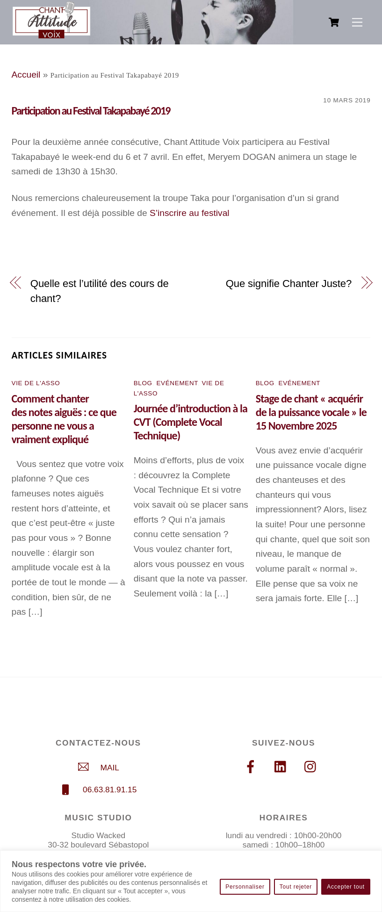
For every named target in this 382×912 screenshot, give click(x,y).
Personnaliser (245, 886)
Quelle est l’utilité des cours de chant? (99, 291)
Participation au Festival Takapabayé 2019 (91, 110)
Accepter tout (346, 886)
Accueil (26, 74)
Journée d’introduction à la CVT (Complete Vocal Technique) (190, 422)
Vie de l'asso (36, 383)
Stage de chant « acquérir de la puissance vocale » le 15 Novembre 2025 (311, 412)
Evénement (176, 383)
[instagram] (312, 766)
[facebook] (252, 766)
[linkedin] (283, 766)
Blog (143, 383)
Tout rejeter (296, 886)
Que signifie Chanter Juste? (289, 283)
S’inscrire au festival (190, 213)
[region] (191, 881)
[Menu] (357, 22)
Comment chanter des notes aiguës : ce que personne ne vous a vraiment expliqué (64, 419)
